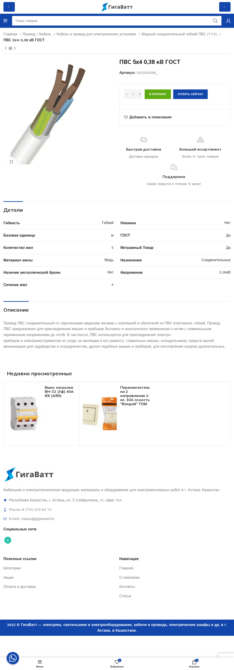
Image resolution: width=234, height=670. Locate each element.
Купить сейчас (190, 94)
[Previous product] (5, 48)
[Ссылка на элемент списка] (117, 500)
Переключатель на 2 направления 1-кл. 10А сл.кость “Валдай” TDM (135, 395)
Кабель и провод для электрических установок (97, 34)
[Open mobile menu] (5, 20)
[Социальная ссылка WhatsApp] (7, 540)
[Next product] (15, 48)
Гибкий (108, 223)
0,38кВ (225, 272)
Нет (227, 223)
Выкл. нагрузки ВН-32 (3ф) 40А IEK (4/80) (59, 391)
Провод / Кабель (38, 34)
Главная (11, 34)
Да (228, 235)
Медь (109, 260)
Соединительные (216, 260)
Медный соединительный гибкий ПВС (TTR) (179, 34)
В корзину (157, 94)
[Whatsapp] (13, 658)
